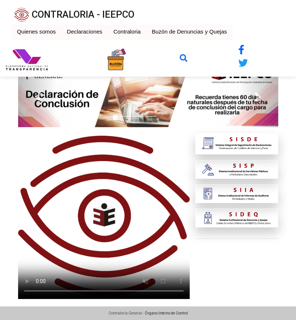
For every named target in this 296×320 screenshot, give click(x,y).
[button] (37, 94)
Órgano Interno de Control (166, 313)
